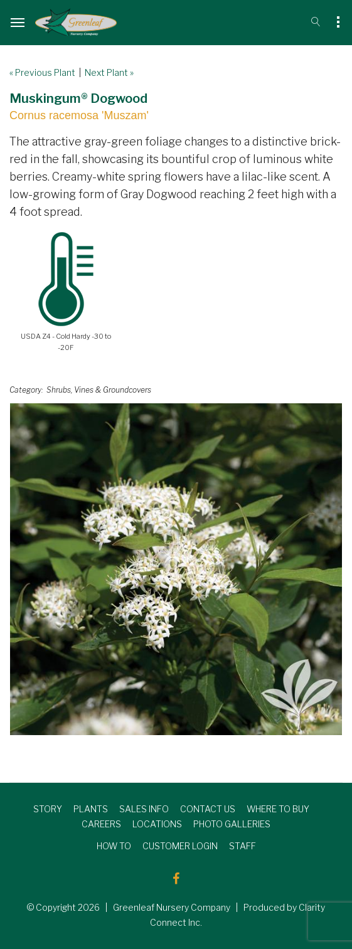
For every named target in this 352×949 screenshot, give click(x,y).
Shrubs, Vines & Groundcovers (98, 390)
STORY (47, 808)
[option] (176, 569)
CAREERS (101, 824)
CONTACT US (207, 808)
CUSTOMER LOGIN (180, 845)
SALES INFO (144, 808)
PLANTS (90, 808)
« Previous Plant (42, 72)
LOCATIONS (157, 824)
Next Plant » (109, 72)
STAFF (242, 845)
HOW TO (114, 845)
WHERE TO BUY (278, 808)
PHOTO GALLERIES (231, 824)
